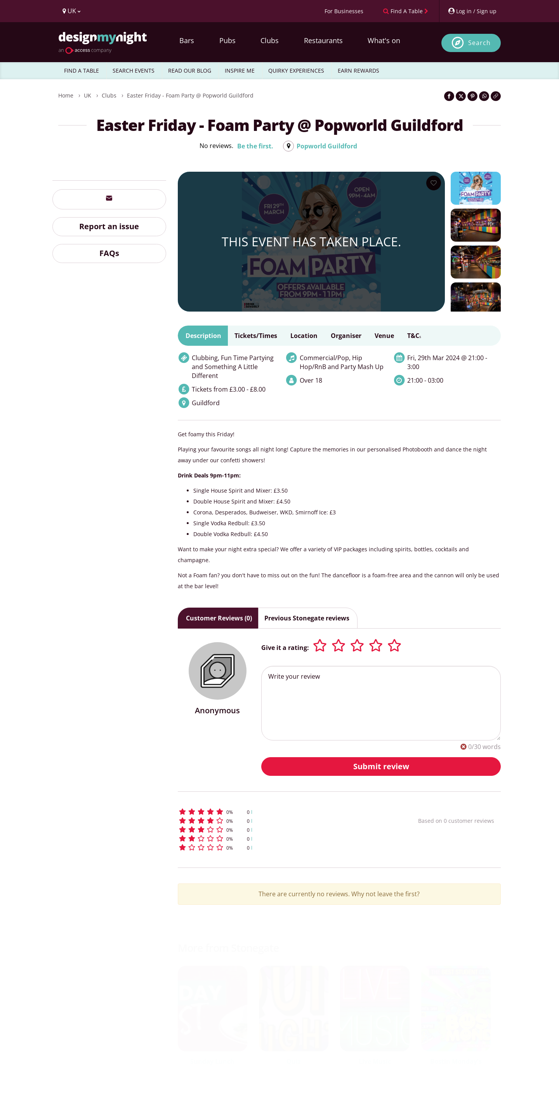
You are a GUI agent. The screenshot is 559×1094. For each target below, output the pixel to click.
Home (65, 95)
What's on (384, 40)
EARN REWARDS (358, 70)
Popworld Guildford (327, 146)
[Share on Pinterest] (472, 96)
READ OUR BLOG (189, 70)
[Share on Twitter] (461, 96)
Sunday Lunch (212, 1061)
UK (87, 95)
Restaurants (323, 40)
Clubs (269, 40)
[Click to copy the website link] (496, 96)
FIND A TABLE (81, 70)
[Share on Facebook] (449, 96)
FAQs (109, 253)
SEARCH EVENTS (134, 70)
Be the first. (255, 146)
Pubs (227, 40)
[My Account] (472, 11)
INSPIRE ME (240, 70)
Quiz (293, 1061)
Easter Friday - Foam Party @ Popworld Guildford (190, 95)
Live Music (375, 1061)
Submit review (381, 766)
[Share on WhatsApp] (484, 96)
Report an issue (109, 226)
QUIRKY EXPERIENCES (296, 70)
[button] (283, 811)
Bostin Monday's (456, 1061)
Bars (186, 40)
